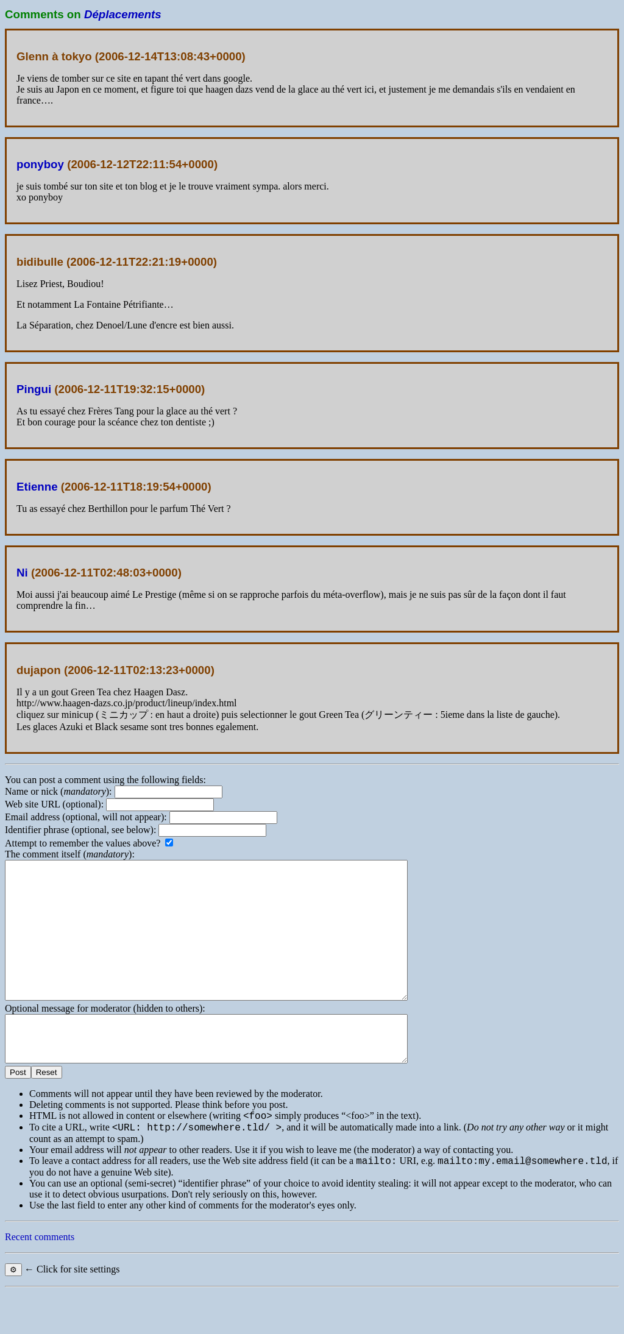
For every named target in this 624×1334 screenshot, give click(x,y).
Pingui (33, 389)
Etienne (37, 486)
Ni (22, 572)
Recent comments (39, 1279)
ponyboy (40, 164)
